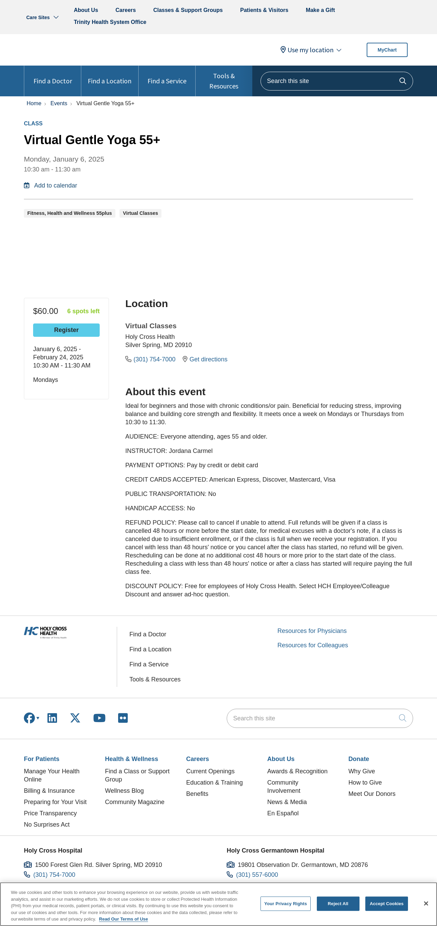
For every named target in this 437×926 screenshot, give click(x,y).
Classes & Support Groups (188, 10)
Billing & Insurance (49, 790)
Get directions (205, 359)
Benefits (197, 793)
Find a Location (110, 75)
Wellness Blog (124, 790)
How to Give (365, 782)
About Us (86, 10)
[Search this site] (336, 81)
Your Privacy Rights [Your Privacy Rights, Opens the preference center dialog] (285, 903)
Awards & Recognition (297, 771)
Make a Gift (320, 10)
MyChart (387, 50)
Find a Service (167, 75)
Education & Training (214, 782)
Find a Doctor (52, 75)
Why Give (361, 771)
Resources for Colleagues (313, 645)
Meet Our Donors (371, 793)
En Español (283, 813)
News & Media (287, 802)
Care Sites (38, 17)
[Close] (426, 903)
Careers (125, 10)
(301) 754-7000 (151, 359)
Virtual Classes (151, 326)
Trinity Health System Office (110, 22)
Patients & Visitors (264, 10)
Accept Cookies (387, 903)
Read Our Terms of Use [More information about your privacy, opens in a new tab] (123, 919)
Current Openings (210, 771)
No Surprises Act (47, 824)
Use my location (307, 50)
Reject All (338, 903)
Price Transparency (50, 813)
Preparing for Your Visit (55, 802)
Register (66, 330)
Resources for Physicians (312, 630)
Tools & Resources (224, 78)
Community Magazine (135, 802)
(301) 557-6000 (257, 874)
